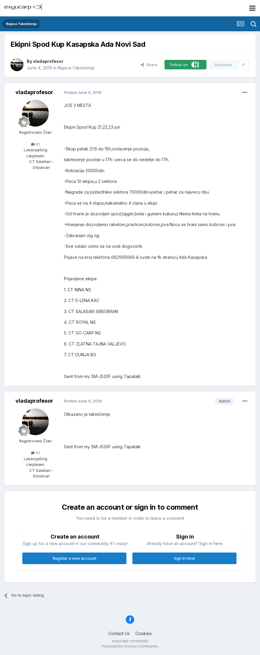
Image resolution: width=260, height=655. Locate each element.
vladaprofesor (48, 61)
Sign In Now (184, 558)
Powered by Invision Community (130, 646)
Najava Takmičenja (76, 67)
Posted (82, 92)
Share (149, 64)
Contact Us (119, 633)
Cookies (143, 633)
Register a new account (74, 558)
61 (35, 144)
